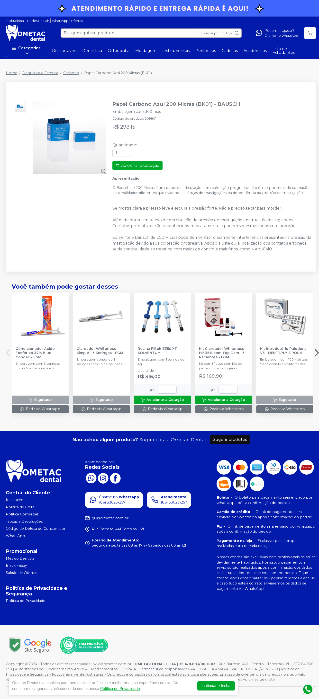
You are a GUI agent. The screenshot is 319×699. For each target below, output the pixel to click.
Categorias (26, 51)
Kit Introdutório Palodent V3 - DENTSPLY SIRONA (283, 351)
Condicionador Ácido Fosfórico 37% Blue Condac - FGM (35, 353)
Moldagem (145, 50)
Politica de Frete (20, 507)
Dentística (92, 50)
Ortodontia (118, 50)
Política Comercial (22, 514)
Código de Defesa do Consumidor (35, 529)
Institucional (15, 21)
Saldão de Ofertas (21, 573)
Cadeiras (230, 50)
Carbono (71, 73)
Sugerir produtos (230, 439)
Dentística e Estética (40, 73)
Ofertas (77, 21)
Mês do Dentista (20, 558)
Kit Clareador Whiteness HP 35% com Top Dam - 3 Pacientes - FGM (222, 353)
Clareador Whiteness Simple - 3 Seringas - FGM (100, 351)
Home (11, 73)
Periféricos (205, 50)
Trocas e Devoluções (24, 521)
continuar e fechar (216, 686)
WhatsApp (60, 21)
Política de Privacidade (25, 601)
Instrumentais (176, 50)
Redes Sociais (38, 21)
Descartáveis (64, 50)
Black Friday (16, 565)
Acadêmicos (255, 50)
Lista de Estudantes (284, 50)
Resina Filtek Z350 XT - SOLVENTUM (159, 351)
